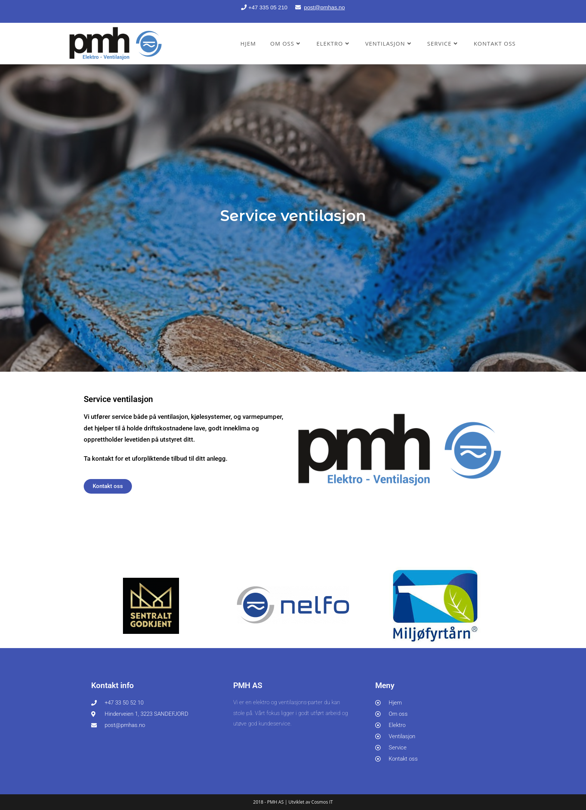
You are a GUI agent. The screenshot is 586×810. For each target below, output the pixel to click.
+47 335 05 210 (271, 7)
